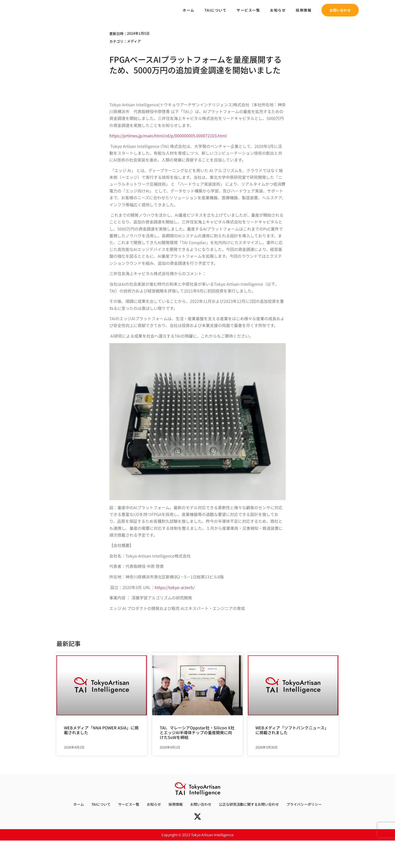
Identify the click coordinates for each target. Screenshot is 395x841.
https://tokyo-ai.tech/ (175, 587)
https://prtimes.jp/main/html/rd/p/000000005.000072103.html (168, 136)
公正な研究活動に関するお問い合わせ (249, 804)
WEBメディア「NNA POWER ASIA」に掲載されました (101, 730)
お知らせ (278, 10)
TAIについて (216, 10)
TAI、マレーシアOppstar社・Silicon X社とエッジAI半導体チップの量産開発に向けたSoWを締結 (197, 732)
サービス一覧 (248, 10)
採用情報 (303, 10)
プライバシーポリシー (304, 804)
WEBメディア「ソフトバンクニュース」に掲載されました (291, 730)
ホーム (188, 10)
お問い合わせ (200, 804)
